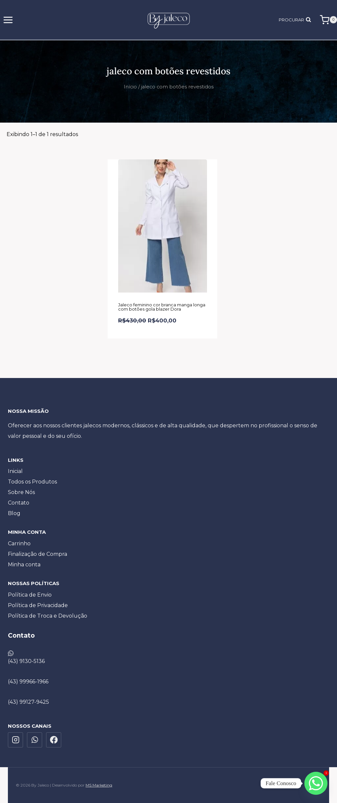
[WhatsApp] (34, 739)
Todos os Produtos (32, 482)
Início (130, 87)
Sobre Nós (21, 492)
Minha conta (24, 564)
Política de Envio (30, 595)
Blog (14, 513)
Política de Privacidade (38, 605)
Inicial (15, 471)
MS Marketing (99, 785)
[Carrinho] (328, 20)
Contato (18, 503)
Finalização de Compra (37, 554)
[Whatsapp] (315, 783)
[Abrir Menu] (8, 19)
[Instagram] (15, 739)
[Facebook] (53, 739)
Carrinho (19, 543)
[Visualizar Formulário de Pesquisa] (296, 20)
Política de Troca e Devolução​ (47, 616)
